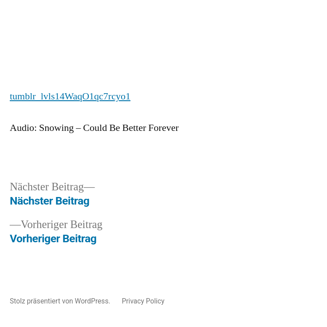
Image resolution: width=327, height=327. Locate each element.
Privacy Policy (143, 301)
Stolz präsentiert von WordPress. (61, 301)
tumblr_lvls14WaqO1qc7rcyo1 (70, 96)
